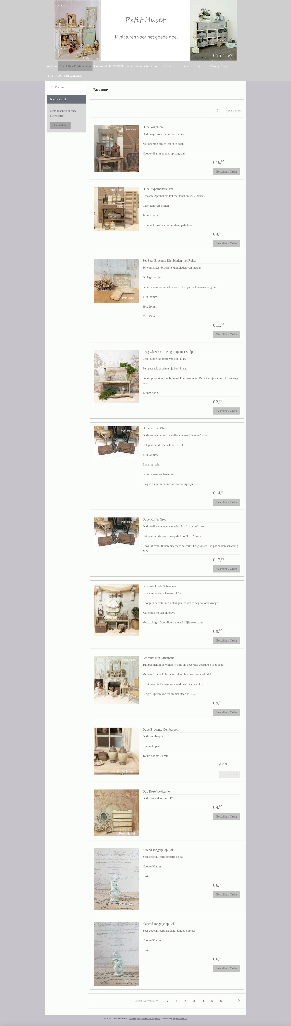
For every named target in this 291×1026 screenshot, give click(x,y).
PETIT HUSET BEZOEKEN (64, 75)
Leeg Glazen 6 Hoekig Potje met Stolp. (168, 351)
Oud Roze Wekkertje (156, 791)
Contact (184, 66)
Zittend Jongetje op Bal (158, 850)
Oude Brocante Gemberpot (160, 729)
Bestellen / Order (226, 171)
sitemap (132, 1018)
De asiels (168, 66)
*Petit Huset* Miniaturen (75, 66)
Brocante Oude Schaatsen (159, 586)
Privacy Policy (219, 66)
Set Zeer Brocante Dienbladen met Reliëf (169, 260)
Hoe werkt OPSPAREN (108, 66)
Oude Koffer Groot (155, 519)
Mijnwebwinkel (180, 1018)
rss (138, 1018)
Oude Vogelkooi (153, 127)
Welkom (52, 66)
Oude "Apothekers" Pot (158, 189)
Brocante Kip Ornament (158, 658)
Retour (197, 66)
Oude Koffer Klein (155, 428)
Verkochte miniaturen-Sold (142, 66)
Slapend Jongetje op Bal (158, 924)
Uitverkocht (229, 774)
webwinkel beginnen (151, 1018)
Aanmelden (60, 125)
